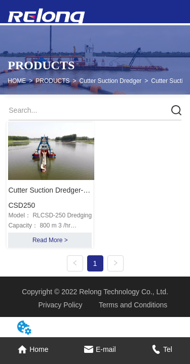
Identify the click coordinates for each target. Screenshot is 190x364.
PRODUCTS (52, 80)
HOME (17, 80)
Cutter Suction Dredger (111, 80)
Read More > (50, 240)
